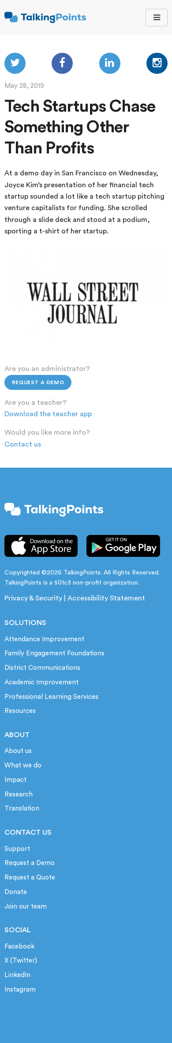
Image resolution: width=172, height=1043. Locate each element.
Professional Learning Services (51, 697)
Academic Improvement (41, 682)
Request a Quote (29, 877)
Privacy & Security (33, 598)
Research (18, 794)
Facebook (19, 946)
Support (17, 849)
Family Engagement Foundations (54, 653)
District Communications (42, 668)
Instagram (20, 989)
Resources (20, 711)
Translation (21, 808)
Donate (15, 892)
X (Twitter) (20, 960)
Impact (15, 780)
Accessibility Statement (106, 598)
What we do (22, 765)
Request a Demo (38, 382)
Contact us (22, 444)
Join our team (25, 906)
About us (18, 751)
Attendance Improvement (44, 639)
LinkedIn (17, 975)
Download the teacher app (48, 414)
